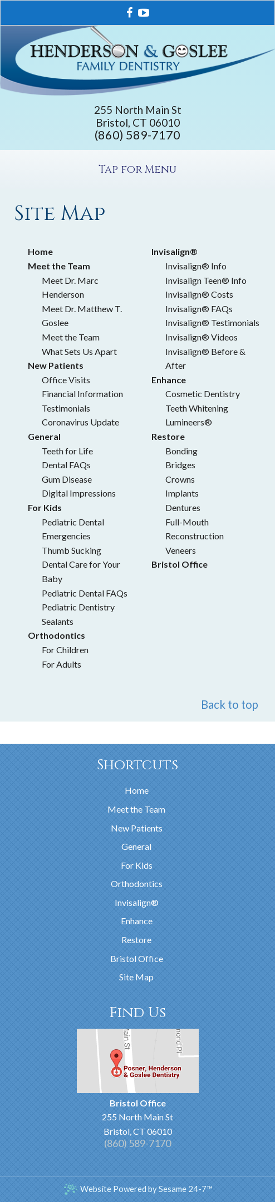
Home (137, 790)
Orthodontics (137, 883)
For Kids (137, 865)
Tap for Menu (137, 169)
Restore (136, 939)
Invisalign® (137, 902)
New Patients (137, 828)
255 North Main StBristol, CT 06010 (137, 116)
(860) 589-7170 (137, 135)
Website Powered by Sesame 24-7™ (138, 1189)
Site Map (136, 976)
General (136, 846)
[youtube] (143, 11)
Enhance (137, 920)
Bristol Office (136, 958)
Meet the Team (136, 809)
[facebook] (129, 11)
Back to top (229, 704)
